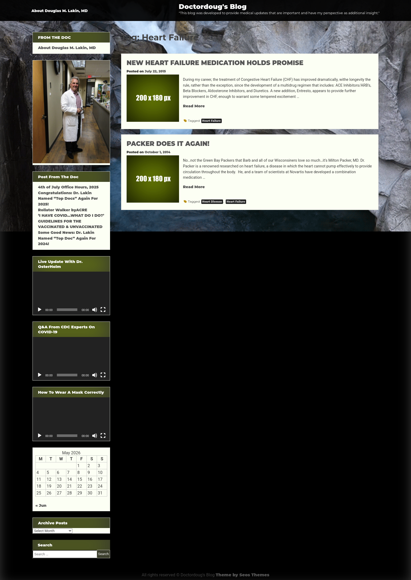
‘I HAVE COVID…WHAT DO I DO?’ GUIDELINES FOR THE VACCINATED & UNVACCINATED (71, 221)
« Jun (40, 505)
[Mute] (94, 309)
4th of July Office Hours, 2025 (68, 187)
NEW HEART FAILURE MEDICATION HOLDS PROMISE (215, 63)
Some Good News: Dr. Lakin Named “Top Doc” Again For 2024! (67, 238)
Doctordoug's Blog (213, 6)
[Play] (39, 309)
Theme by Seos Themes (242, 574)
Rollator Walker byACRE (62, 210)
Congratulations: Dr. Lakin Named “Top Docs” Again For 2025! (68, 199)
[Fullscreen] (103, 309)
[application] (71, 293)
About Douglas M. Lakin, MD (59, 10)
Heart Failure (211, 121)
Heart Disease (212, 201)
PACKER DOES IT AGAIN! (168, 143)
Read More (194, 106)
